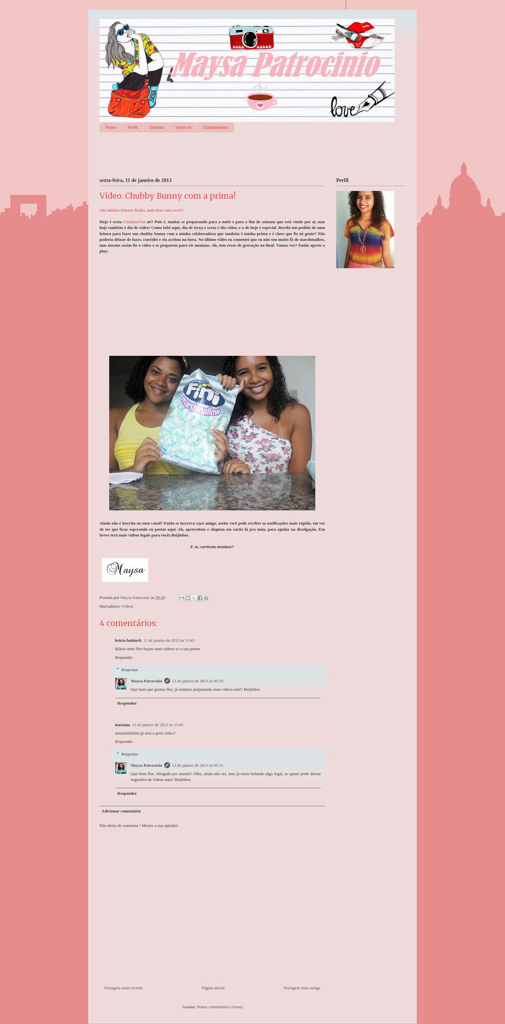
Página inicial (213, 987)
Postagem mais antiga (302, 987)
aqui (200, 523)
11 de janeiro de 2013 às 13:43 (169, 640)
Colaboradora (215, 127)
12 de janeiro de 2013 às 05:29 (198, 680)
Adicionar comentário (121, 811)
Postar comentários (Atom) (220, 1006)
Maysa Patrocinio (146, 680)
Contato (156, 127)
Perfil (133, 127)
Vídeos (127, 606)
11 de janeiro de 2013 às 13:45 (157, 724)
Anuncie (183, 127)
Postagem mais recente (123, 987)
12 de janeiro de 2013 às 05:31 (198, 765)
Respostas (129, 669)
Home (110, 127)
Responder (124, 657)
